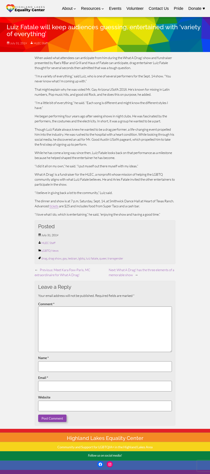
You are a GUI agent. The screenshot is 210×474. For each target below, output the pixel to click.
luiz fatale (92, 258)
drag (44, 258)
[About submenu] (69, 8)
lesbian (72, 258)
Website (44, 397)
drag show (54, 258)
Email (43, 378)
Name (43, 358)
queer (102, 258)
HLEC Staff (48, 243)
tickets (54, 206)
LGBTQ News (50, 250)
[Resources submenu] (92, 8)
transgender (115, 258)
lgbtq (81, 258)
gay (65, 258)
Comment (46, 304)
